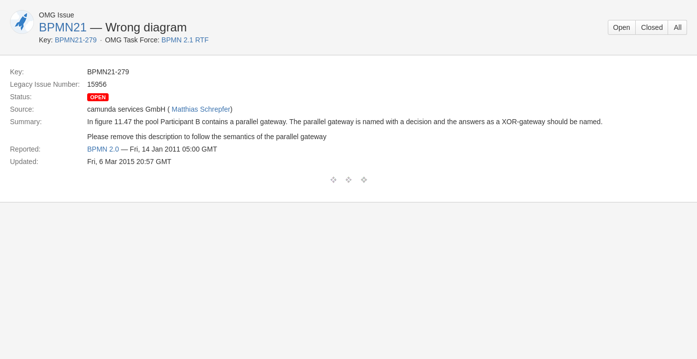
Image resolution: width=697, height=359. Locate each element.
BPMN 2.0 (103, 149)
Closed (652, 27)
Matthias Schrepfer (201, 109)
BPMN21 (63, 27)
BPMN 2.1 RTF (185, 40)
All (678, 27)
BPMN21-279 (76, 40)
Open (621, 27)
